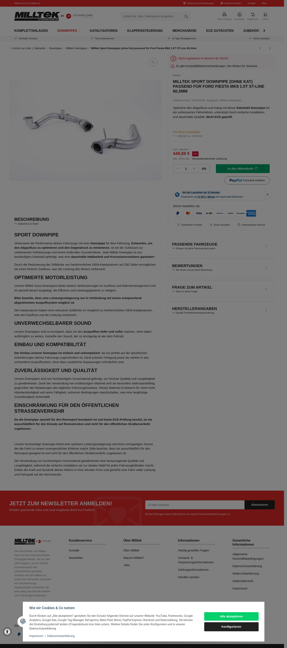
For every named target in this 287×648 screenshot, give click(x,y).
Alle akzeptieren (231, 616)
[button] (7, 632)
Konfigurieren (231, 626)
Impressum (36, 636)
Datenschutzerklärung (61, 636)
